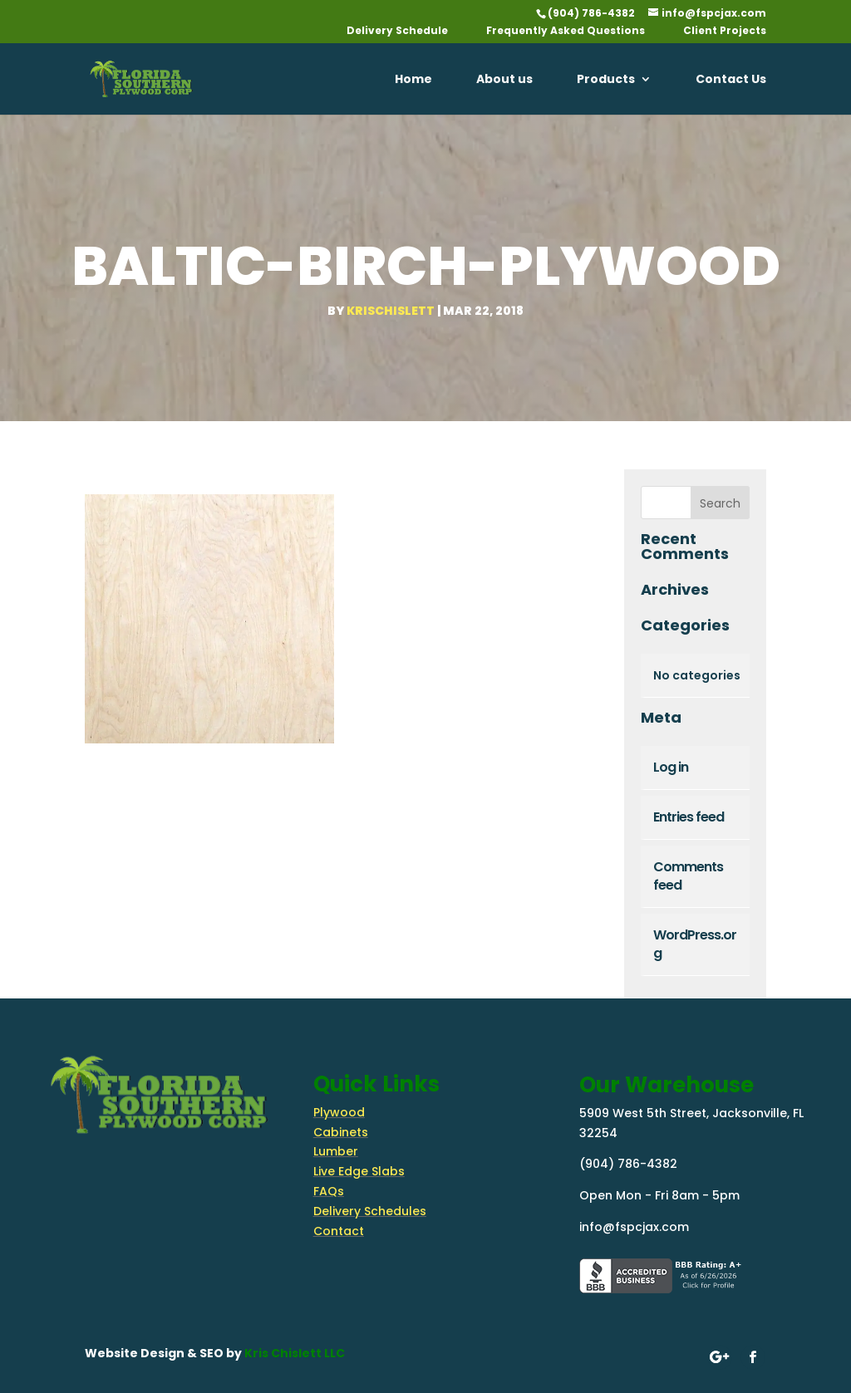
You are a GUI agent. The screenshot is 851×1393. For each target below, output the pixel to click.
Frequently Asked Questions (565, 31)
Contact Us (731, 80)
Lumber (335, 1151)
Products (606, 80)
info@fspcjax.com (634, 1227)
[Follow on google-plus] (719, 1357)
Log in (670, 767)
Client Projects (724, 31)
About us (504, 80)
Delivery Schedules (369, 1211)
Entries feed (688, 816)
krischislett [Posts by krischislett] (391, 310)
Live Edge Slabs (359, 1171)
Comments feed (688, 876)
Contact (338, 1231)
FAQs (328, 1191)
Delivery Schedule (397, 31)
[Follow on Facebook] (752, 1357)
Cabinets (340, 1132)
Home (413, 80)
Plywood (339, 1112)
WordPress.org (694, 944)
